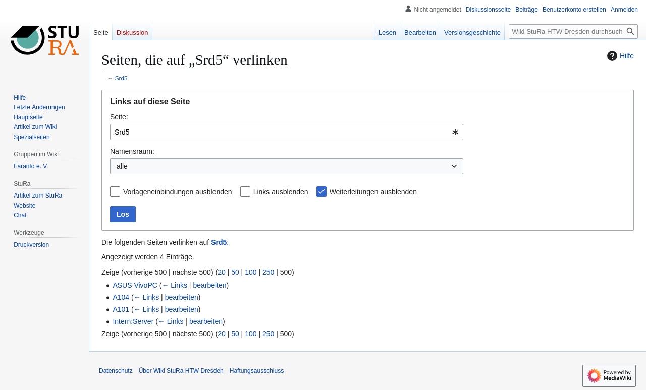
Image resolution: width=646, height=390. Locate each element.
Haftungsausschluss (257, 370)
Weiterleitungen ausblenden (373, 192)
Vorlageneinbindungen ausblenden (177, 192)
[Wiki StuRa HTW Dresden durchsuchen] (573, 31)
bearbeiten (209, 285)
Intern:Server (133, 321)
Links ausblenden (280, 192)
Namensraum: (132, 151)
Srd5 (121, 78)
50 (235, 272)
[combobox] (286, 132)
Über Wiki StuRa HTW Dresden (181, 370)
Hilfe (619, 56)
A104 (121, 297)
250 (268, 272)
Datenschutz (116, 370)
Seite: (119, 117)
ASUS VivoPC (135, 285)
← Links (174, 285)
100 (250, 272)
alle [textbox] (122, 166)
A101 (121, 309)
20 (222, 272)
